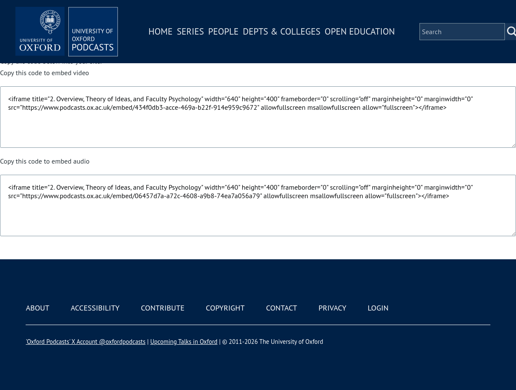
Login (378, 308)
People (223, 31)
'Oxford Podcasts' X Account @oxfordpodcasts (85, 341)
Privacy (332, 308)
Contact (281, 308)
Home (161, 31)
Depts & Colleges (282, 31)
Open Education (360, 31)
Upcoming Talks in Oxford (183, 341)
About (37, 308)
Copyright (225, 308)
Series (190, 31)
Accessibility (94, 308)
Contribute (163, 308)
